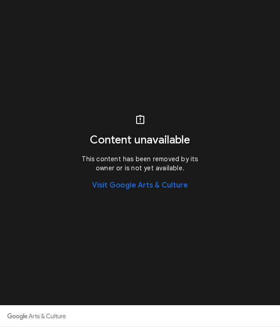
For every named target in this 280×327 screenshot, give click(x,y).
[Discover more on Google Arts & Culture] (36, 316)
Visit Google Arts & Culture (140, 185)
